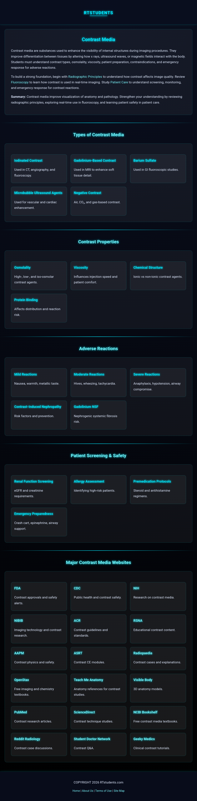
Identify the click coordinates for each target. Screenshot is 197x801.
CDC (77, 588)
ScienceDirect (84, 712)
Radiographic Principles (85, 77)
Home (76, 791)
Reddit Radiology (27, 739)
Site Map (119, 791)
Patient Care (119, 82)
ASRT (78, 653)
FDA (17, 588)
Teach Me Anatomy (88, 680)
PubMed (20, 712)
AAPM (19, 653)
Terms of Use (103, 791)
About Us (87, 791)
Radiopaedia (142, 653)
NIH (136, 588)
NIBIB (18, 621)
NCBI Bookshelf (145, 712)
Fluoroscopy (20, 82)
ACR (77, 621)
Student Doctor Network (92, 739)
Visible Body (142, 680)
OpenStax (21, 680)
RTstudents (98, 12)
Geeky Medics (144, 739)
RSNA (137, 621)
